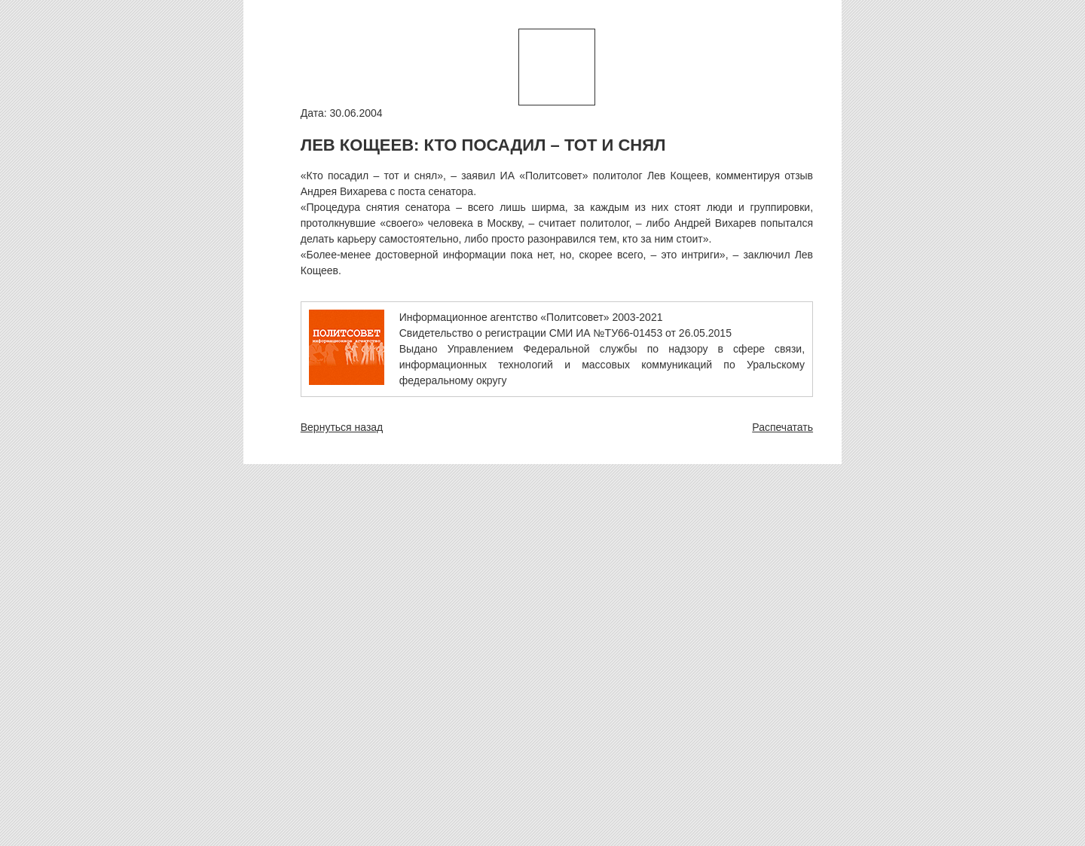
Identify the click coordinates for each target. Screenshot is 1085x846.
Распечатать (782, 427)
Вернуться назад (342, 427)
